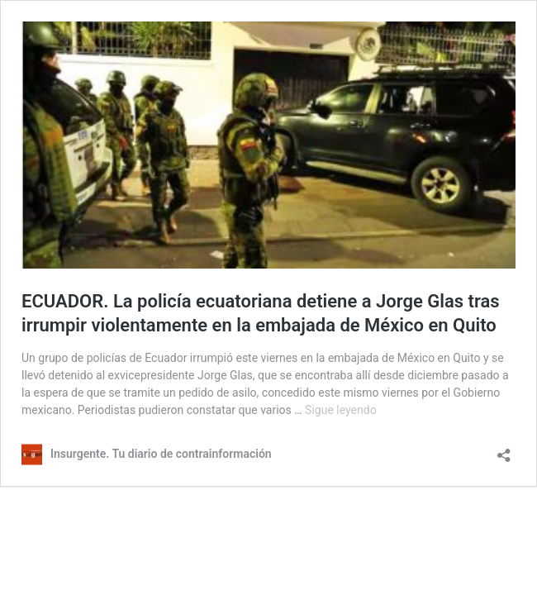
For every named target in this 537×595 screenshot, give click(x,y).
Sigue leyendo (341, 409)
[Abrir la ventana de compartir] (504, 450)
